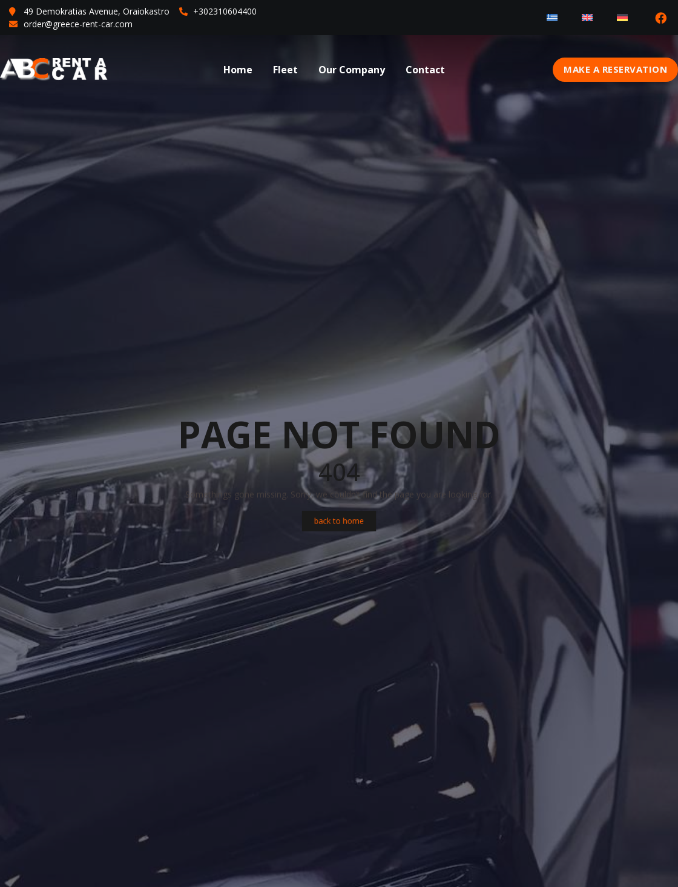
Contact (425, 69)
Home (237, 69)
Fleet (285, 69)
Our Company (351, 69)
